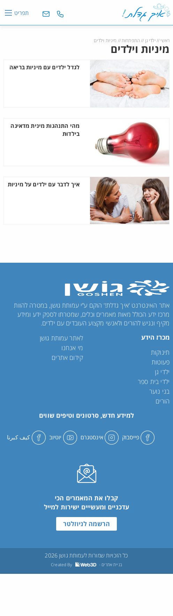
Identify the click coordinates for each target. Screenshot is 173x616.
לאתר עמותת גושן (61, 338)
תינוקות (160, 352)
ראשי (165, 40)
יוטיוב (63, 437)
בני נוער (159, 391)
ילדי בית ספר (154, 381)
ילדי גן (150, 40)
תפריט (21, 13)
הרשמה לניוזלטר (86, 523)
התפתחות (131, 40)
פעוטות (161, 362)
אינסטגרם (100, 437)
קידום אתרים (67, 357)
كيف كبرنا (26, 437)
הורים (163, 401)
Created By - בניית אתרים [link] (86, 565)
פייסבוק (138, 437)
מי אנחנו (72, 348)
